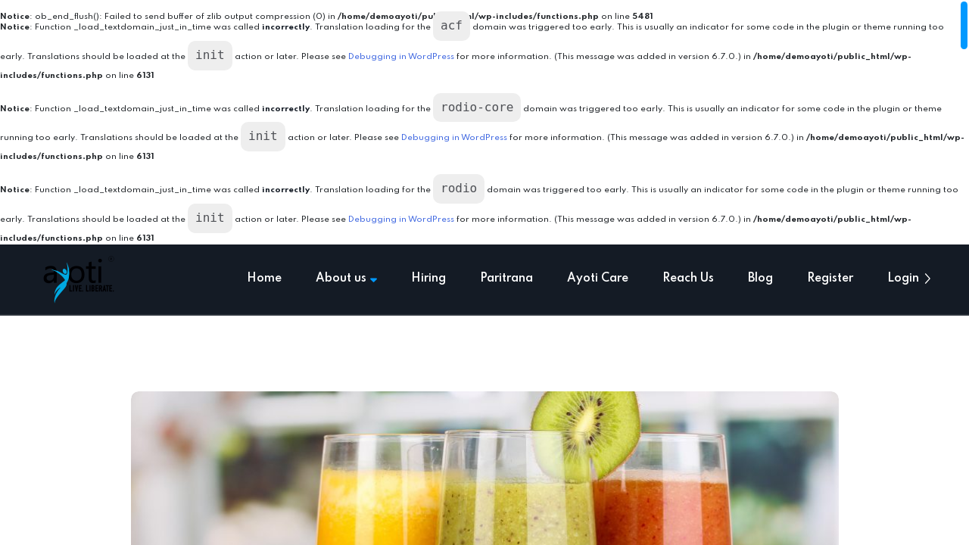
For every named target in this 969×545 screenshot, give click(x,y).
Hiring (428, 278)
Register (830, 278)
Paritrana (506, 278)
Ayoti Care (597, 278)
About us (346, 278)
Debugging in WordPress (401, 56)
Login (903, 278)
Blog (760, 278)
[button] (927, 278)
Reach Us (688, 278)
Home (264, 278)
